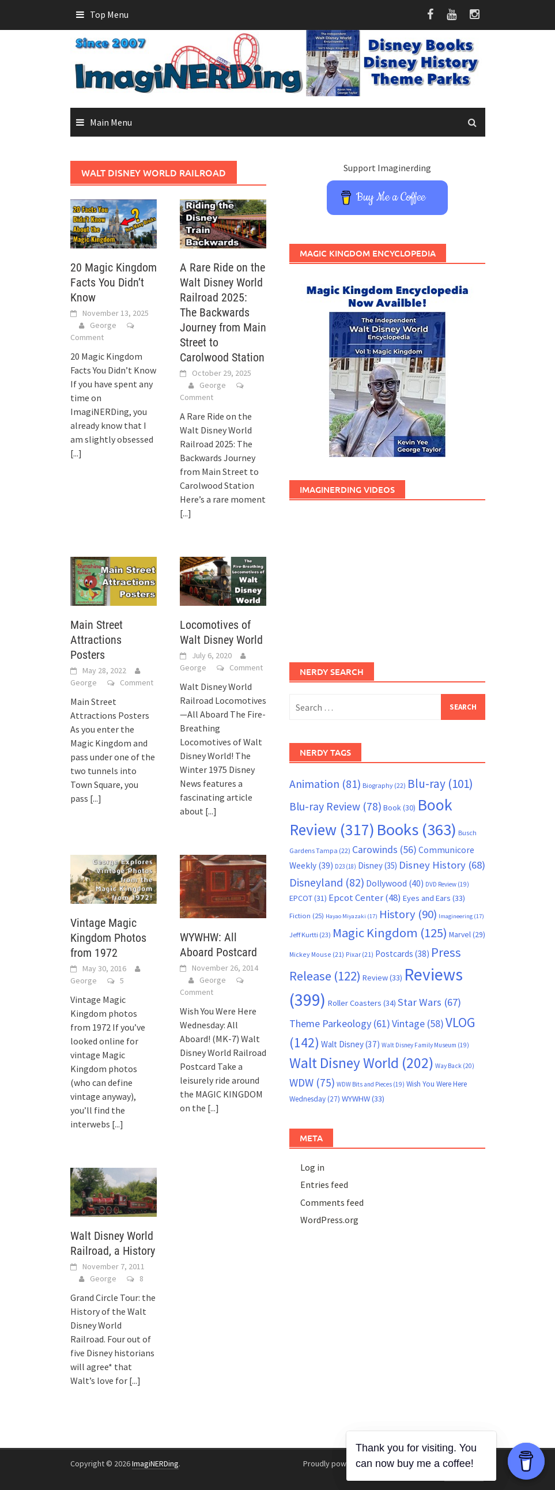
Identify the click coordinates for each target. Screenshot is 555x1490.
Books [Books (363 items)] (416, 829)
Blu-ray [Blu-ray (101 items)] (440, 783)
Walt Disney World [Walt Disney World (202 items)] (361, 1063)
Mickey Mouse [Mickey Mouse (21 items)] (316, 954)
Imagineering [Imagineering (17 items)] (461, 916)
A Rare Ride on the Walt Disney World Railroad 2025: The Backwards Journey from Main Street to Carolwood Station (223, 312)
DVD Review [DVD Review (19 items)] (447, 884)
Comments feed (332, 1202)
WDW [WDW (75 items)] (312, 1082)
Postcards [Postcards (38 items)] (402, 953)
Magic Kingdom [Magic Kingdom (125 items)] (390, 933)
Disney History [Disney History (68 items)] (442, 865)
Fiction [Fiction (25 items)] (306, 915)
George (103, 325)
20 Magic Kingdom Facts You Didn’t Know (113, 282)
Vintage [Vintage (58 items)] (418, 1023)
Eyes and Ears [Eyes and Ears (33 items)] (434, 898)
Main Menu (111, 122)
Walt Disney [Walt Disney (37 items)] (350, 1044)
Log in (312, 1167)
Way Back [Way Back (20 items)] (454, 1066)
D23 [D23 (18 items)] (345, 866)
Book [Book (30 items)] (399, 807)
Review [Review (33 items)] (382, 977)
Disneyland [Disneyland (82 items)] (326, 882)
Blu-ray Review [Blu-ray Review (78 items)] (335, 806)
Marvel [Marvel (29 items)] (467, 934)
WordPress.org (329, 1219)
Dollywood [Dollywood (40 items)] (395, 883)
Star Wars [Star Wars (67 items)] (429, 1002)
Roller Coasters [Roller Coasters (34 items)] (361, 1003)
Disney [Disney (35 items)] (377, 865)
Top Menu (109, 14)
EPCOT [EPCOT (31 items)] (308, 898)
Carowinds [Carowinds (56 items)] (384, 849)
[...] (76, 453)
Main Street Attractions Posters (96, 640)
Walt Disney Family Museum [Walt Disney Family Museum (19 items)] (425, 1045)
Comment (87, 337)
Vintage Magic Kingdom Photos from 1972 (108, 938)
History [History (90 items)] (408, 914)
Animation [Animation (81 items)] (325, 784)
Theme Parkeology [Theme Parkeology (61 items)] (339, 1023)
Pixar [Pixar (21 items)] (359, 954)
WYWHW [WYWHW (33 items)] (363, 1098)
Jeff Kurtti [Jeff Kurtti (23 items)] (310, 934)
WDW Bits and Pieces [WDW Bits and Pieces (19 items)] (371, 1084)
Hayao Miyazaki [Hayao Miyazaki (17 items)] (351, 916)
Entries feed (324, 1184)
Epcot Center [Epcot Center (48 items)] (365, 898)
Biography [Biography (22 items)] (384, 785)
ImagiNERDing (155, 1463)
